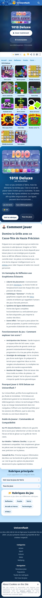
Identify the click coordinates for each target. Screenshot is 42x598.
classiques (18, 285)
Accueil (3, 60)
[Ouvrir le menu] (3, 2)
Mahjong (21, 560)
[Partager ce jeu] (31, 54)
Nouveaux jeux (21, 569)
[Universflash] (21, 2)
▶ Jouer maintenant (21, 33)
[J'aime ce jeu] (24, 54)
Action (21, 548)
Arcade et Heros (11, 506)
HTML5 (7, 512)
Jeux (10, 60)
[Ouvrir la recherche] (38, 2)
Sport (21, 551)
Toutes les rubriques (21, 575)
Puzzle (25, 60)
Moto (21, 557)
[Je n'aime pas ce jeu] (28, 54)
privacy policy (25, 591)
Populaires (21, 572)
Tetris (32, 60)
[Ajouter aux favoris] (34, 54)
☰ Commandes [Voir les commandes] (21, 40)
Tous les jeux (27, 217)
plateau (5, 265)
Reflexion (17, 60)
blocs (32, 297)
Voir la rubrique (10, 217)
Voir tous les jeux (21, 578)
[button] (16, 54)
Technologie (27, 506)
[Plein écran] (40, 54)
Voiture (21, 554)
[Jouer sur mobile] (37, 54)
